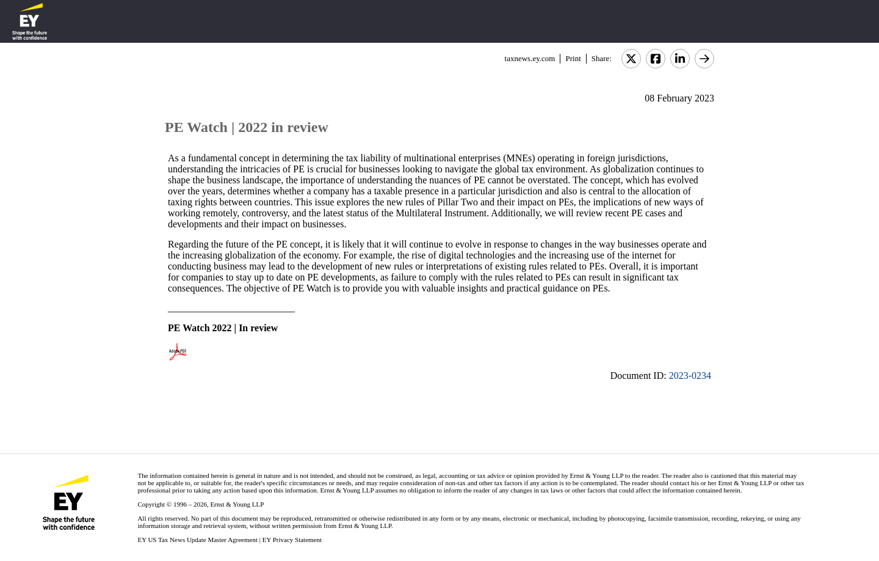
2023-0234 (690, 375)
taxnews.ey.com (530, 58)
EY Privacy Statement (292, 539)
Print (573, 58)
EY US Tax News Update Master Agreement (197, 539)
